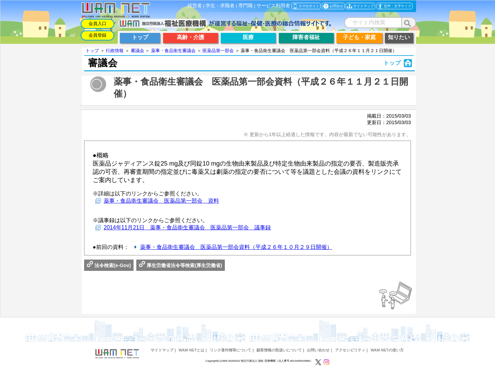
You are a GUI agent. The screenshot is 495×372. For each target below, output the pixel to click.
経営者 (194, 5)
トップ (92, 50)
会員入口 (97, 23)
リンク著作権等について (230, 350)
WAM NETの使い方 (387, 350)
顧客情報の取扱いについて (279, 350)
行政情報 (115, 50)
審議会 (137, 50)
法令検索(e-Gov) (109, 265)
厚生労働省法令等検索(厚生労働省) (180, 265)
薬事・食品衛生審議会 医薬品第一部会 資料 (161, 201)
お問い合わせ (318, 350)
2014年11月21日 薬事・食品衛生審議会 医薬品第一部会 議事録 (187, 227)
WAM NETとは (191, 350)
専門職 (245, 5)
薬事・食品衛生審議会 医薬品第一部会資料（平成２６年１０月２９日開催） (236, 247)
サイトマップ (162, 350)
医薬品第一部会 (218, 50)
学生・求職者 (220, 5)
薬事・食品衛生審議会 (173, 50)
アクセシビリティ (350, 350)
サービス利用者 (273, 5)
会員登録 (97, 35)
